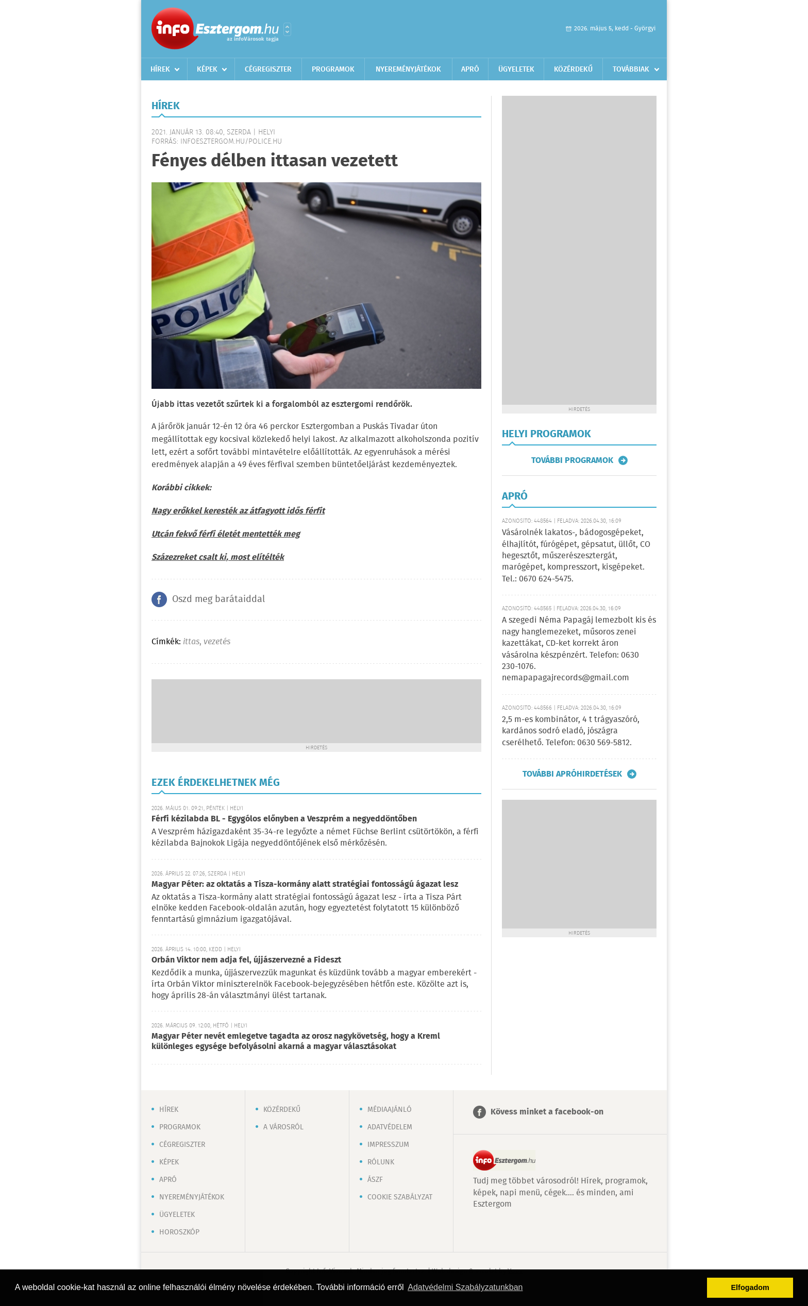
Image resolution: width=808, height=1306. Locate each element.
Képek (207, 69)
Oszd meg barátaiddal (218, 599)
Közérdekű (573, 69)
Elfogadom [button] (750, 1287)
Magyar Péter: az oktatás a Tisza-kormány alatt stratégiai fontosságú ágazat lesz (305, 884)
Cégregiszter (268, 69)
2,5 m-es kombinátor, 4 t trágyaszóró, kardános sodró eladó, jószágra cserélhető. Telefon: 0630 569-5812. (570, 731)
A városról (283, 1127)
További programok (572, 460)
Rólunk (380, 1162)
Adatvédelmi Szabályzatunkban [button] (465, 1287)
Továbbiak (631, 69)
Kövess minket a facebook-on (547, 1112)
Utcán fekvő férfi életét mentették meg (226, 534)
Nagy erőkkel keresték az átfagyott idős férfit (238, 511)
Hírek (160, 69)
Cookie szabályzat (399, 1197)
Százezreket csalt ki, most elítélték (218, 557)
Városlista (287, 29)
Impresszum (388, 1144)
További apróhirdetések (572, 774)
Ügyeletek (516, 69)
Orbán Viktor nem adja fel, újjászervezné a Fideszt (246, 960)
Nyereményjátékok (408, 69)
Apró (470, 69)
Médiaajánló (389, 1109)
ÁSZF (375, 1179)
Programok (333, 69)
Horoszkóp (179, 1232)
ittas (191, 641)
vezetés (217, 641)
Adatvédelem (389, 1127)
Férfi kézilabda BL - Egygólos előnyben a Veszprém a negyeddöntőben (284, 819)
